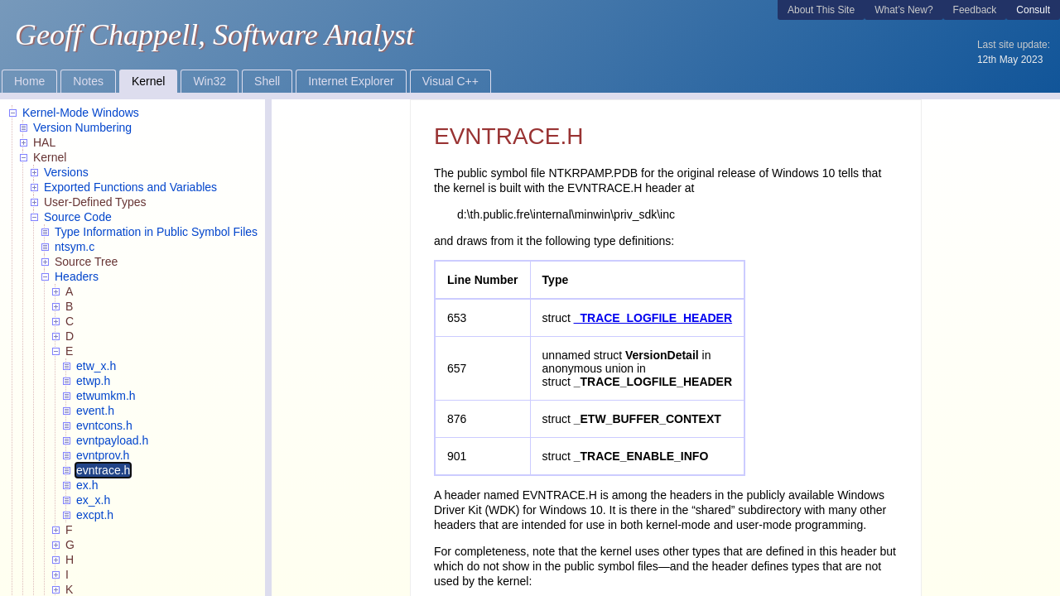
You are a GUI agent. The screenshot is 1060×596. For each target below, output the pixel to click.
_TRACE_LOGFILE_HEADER (653, 317)
